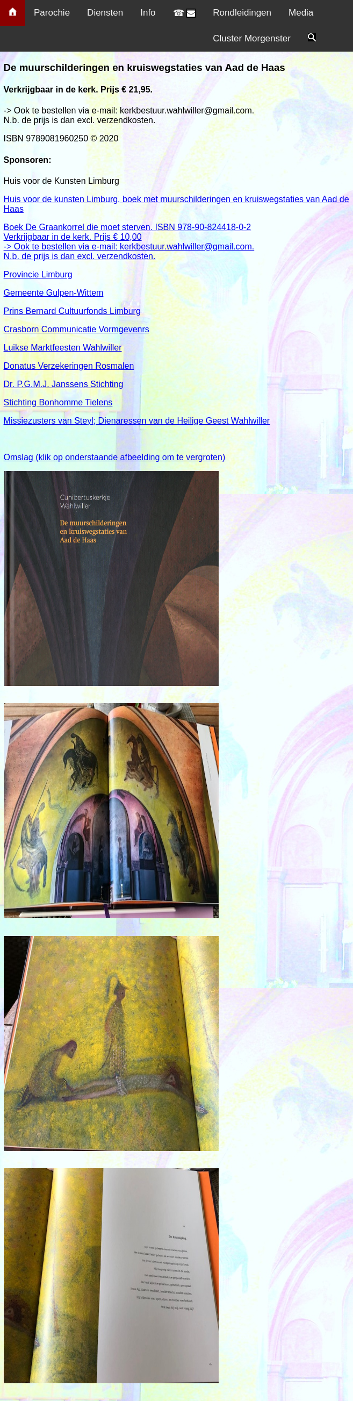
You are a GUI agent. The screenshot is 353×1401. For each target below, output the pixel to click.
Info (147, 13)
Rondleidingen (242, 13)
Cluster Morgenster (252, 38)
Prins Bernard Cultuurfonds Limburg (178, 342)
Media (301, 13)
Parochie (52, 13)
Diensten (105, 13)
